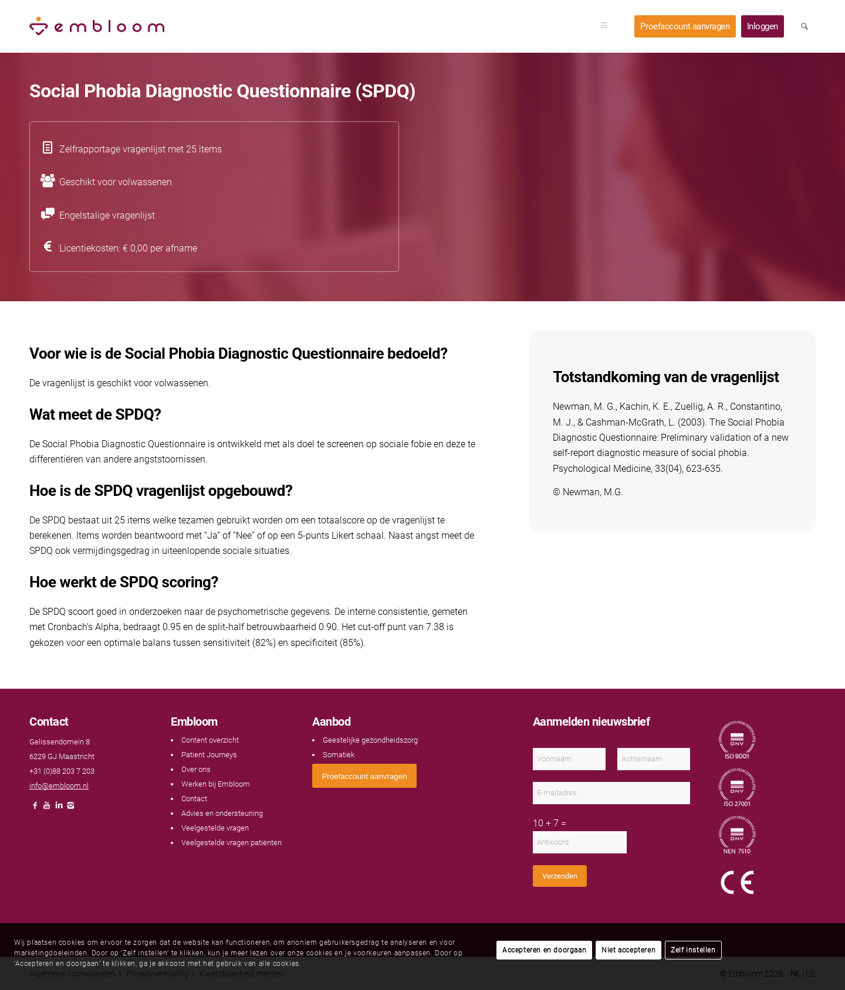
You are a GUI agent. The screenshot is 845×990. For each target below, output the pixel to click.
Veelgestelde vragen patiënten (231, 842)
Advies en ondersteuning (222, 813)
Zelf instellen (693, 950)
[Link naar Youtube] (47, 808)
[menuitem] (608, 26)
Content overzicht (210, 740)
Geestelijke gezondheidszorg (370, 740)
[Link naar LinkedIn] (59, 808)
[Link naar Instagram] (70, 808)
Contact (194, 798)
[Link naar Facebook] (35, 808)
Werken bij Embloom (215, 784)
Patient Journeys (209, 754)
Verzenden (559, 876)
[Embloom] (96, 26)
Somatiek (338, 754)
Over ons (196, 769)
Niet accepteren (628, 950)
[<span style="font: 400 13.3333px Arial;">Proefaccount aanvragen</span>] (364, 776)
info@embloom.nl (59, 785)
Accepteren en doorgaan (544, 950)
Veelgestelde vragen (215, 828)
